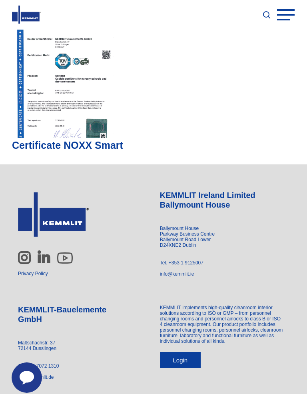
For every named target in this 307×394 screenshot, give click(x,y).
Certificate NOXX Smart (67, 145)
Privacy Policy (33, 273)
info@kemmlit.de (36, 377)
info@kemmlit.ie (177, 274)
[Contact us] (22, 373)
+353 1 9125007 (186, 263)
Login (180, 360)
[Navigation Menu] (290, 15)
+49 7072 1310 (43, 366)
